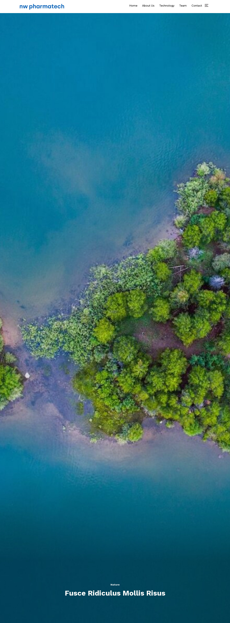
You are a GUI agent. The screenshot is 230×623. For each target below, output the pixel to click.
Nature (115, 584)
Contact (197, 5)
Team (183, 5)
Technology (166, 5)
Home (133, 5)
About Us (148, 5)
